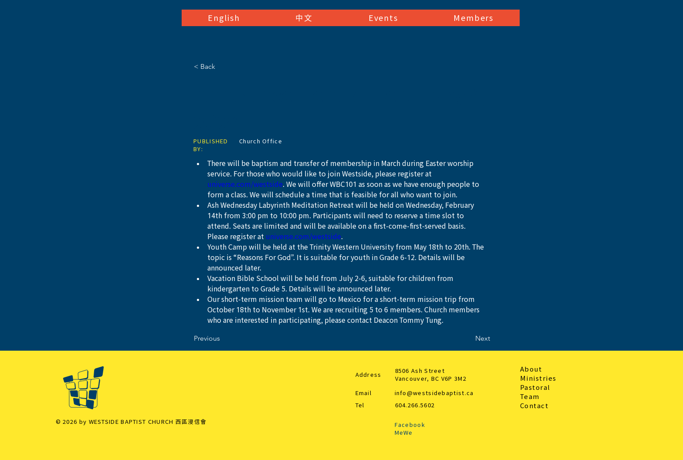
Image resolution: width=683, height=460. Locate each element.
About (531, 369)
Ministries (538, 378)
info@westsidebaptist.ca (434, 393)
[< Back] (222, 66)
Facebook (410, 425)
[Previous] (222, 338)
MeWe (404, 433)
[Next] (468, 338)
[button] (224, 18)
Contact (534, 405)
